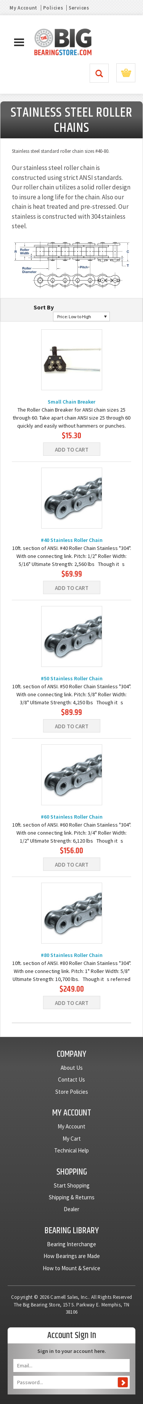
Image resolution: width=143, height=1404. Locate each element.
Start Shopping (72, 1185)
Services (79, 8)
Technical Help (71, 1150)
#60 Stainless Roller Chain (72, 816)
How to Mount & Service (71, 1268)
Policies (53, 8)
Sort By (44, 307)
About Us (72, 1067)
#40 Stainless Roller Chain (72, 540)
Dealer (71, 1209)
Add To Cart (71, 449)
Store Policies (71, 1091)
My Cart (72, 1138)
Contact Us (71, 1079)
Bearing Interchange (71, 1244)
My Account (23, 8)
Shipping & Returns (72, 1197)
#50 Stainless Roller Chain (72, 678)
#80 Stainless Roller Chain (72, 955)
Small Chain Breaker (71, 401)
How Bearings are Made (71, 1256)
